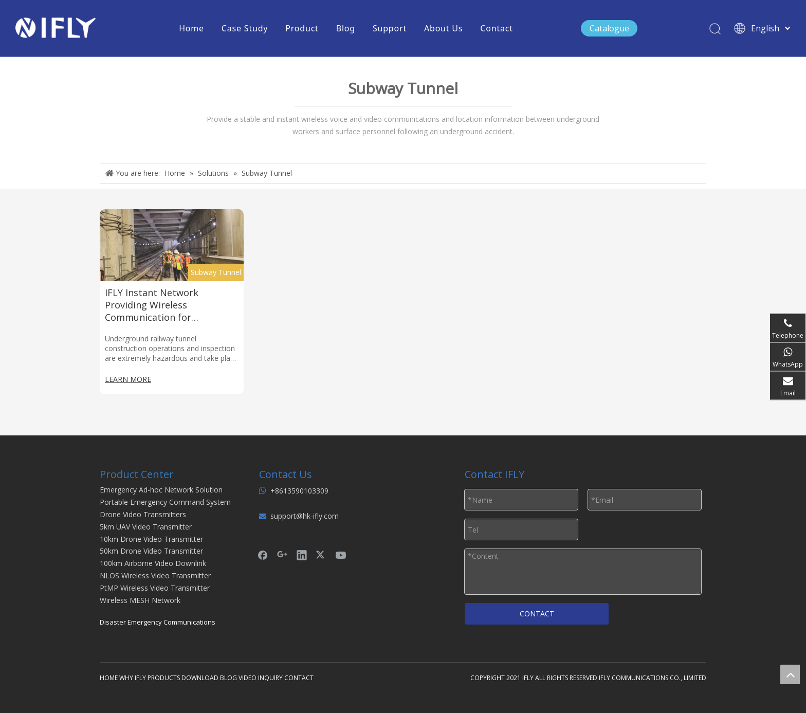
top (790, 674)
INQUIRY (270, 677)
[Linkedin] (302, 554)
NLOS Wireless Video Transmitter (155, 575)
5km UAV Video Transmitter (146, 527)
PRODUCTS (164, 677)
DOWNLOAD (199, 677)
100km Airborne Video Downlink (153, 563)
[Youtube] (341, 554)
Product (301, 28)
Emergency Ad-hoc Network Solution (161, 490)
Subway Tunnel (216, 272)
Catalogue (609, 28)
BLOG (228, 677)
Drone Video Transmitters (143, 514)
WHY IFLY (133, 677)
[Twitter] (321, 554)
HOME (109, 677)
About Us (443, 28)
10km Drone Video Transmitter (151, 539)
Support (390, 28)
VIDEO (248, 677)
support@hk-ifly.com (304, 516)
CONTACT (537, 613)
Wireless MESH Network (140, 600)
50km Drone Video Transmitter (151, 551)
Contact (496, 28)
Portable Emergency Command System (165, 502)
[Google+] (282, 554)
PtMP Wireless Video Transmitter (155, 588)
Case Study (245, 28)
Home (191, 28)
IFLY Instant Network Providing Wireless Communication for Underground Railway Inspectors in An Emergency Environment (166, 304)
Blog (345, 28)
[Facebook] (262, 554)
